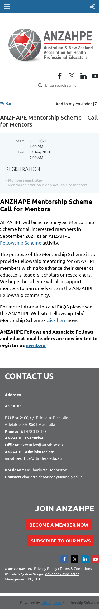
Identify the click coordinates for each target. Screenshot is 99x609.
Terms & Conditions (76, 568)
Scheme (20, 242)
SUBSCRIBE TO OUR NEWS (61, 540)
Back (10, 103)
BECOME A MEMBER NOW (58, 525)
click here (56, 320)
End (21, 151)
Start (20, 140)
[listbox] (77, 104)
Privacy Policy (45, 568)
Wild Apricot (51, 602)
